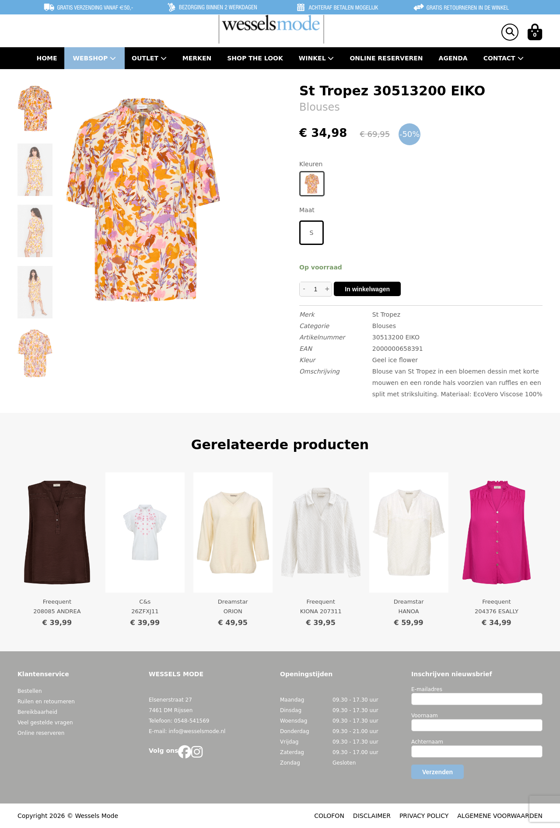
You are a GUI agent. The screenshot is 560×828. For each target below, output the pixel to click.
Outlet (149, 58)
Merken (196, 58)
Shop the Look (255, 58)
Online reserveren (41, 733)
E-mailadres (426, 689)
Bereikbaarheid (37, 712)
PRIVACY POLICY (423, 815)
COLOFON (329, 815)
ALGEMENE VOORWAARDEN (499, 815)
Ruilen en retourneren (46, 702)
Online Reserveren (386, 58)
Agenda (453, 58)
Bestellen (30, 691)
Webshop (94, 58)
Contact (503, 58)
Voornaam (424, 716)
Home (46, 58)
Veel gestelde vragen (45, 723)
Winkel (316, 58)
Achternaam (427, 742)
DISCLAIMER (372, 815)
